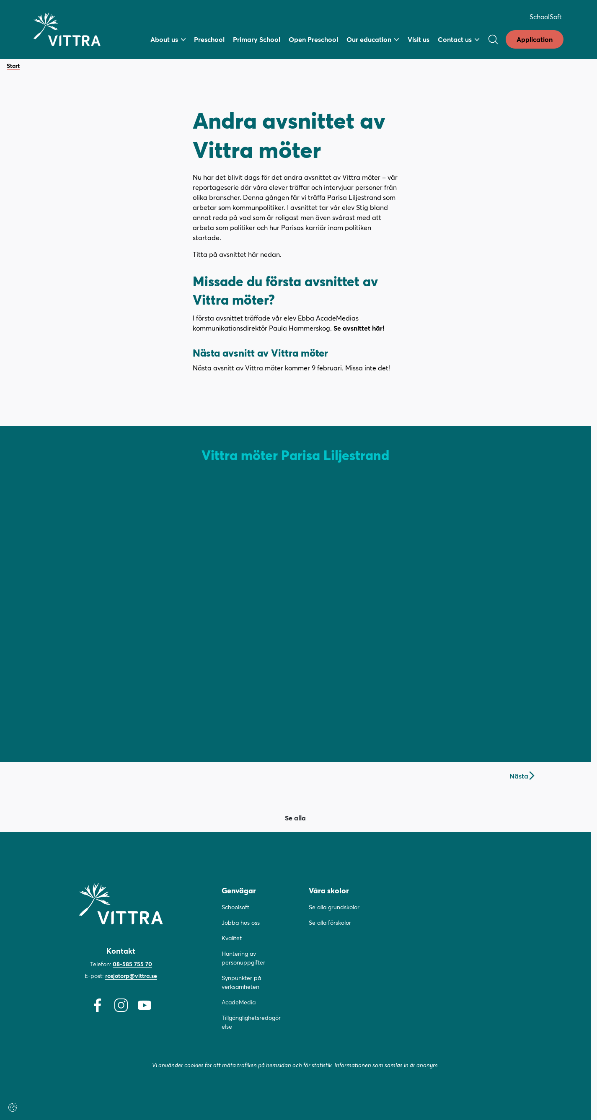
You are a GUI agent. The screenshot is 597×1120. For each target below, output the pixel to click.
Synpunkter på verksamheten (241, 982)
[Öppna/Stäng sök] (493, 39)
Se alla (295, 817)
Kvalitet (232, 938)
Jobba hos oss (241, 922)
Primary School (256, 39)
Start (13, 66)
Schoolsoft (235, 907)
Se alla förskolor (330, 922)
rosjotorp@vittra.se (131, 976)
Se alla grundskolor (334, 907)
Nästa (521, 775)
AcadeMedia (239, 1002)
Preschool (209, 39)
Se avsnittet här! (358, 327)
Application (535, 39)
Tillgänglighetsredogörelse (251, 1022)
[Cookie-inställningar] (12, 1107)
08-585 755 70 (132, 964)
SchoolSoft (546, 16)
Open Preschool (313, 39)
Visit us (418, 39)
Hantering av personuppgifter (243, 957)
